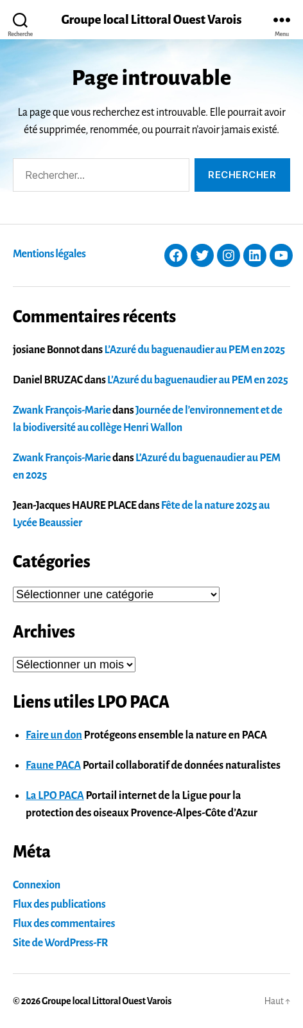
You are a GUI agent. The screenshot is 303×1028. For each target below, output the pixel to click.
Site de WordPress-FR (60, 943)
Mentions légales (49, 254)
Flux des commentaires (64, 924)
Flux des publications (59, 904)
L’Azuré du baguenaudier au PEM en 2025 (194, 350)
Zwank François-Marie (62, 410)
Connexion (36, 885)
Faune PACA (53, 765)
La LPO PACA (55, 796)
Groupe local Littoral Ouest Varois (151, 19)
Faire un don (54, 735)
